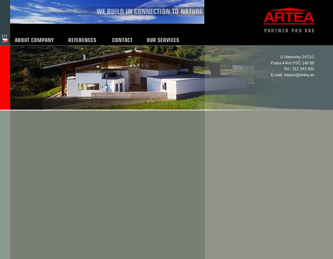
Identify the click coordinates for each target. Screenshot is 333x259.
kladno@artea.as (299, 75)
